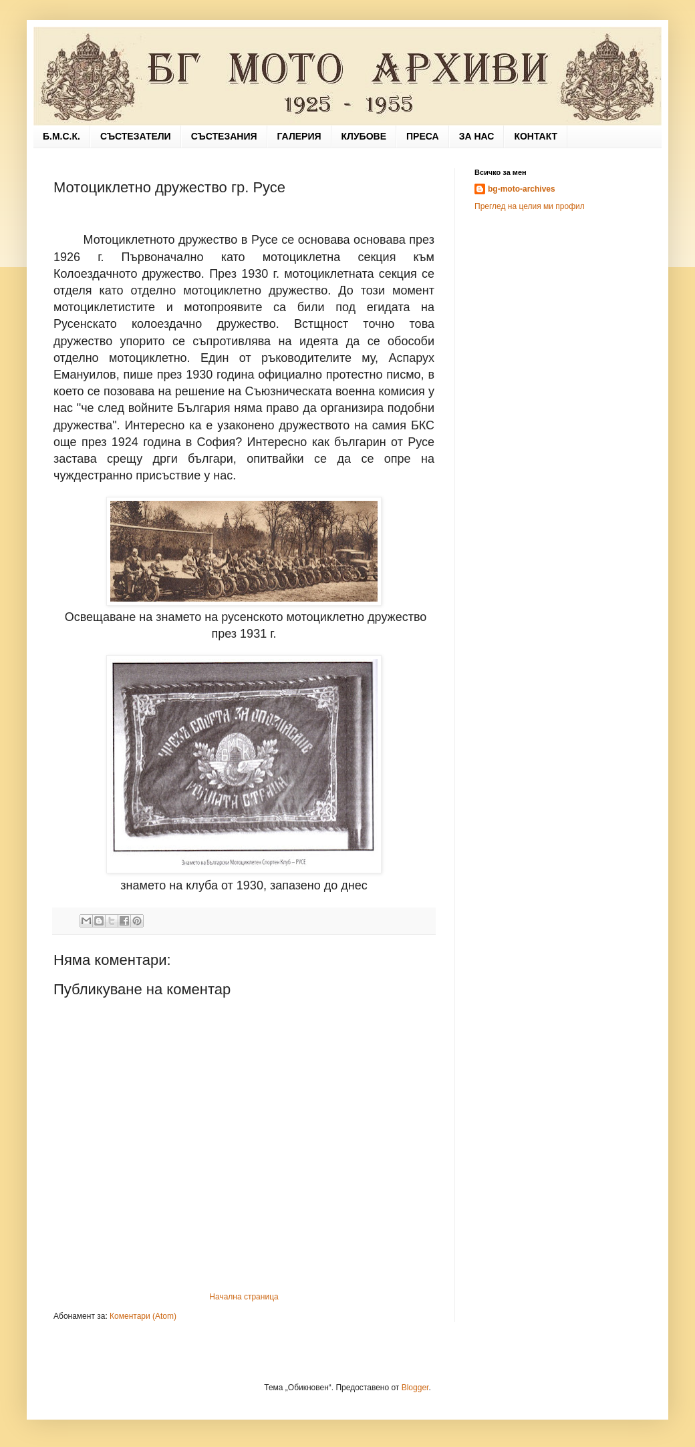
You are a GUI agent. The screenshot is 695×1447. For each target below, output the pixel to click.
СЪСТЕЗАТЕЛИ (135, 136)
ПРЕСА (422, 136)
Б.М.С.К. (61, 136)
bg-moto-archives (521, 189)
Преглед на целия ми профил (529, 206)
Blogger (415, 1387)
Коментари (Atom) (143, 1316)
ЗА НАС (477, 136)
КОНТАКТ (535, 136)
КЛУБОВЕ (363, 136)
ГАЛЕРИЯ (299, 136)
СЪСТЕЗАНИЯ (224, 136)
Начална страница (243, 1296)
